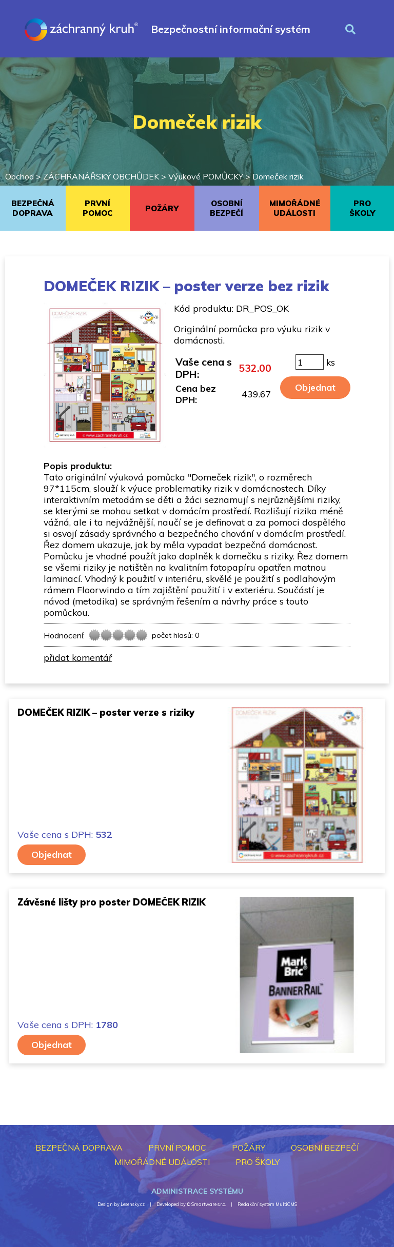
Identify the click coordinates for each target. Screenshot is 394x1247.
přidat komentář (78, 657)
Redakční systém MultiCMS (267, 1204)
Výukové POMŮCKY (205, 176)
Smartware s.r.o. (208, 1204)
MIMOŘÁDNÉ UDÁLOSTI (294, 208)
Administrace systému (197, 1191)
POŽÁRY (162, 208)
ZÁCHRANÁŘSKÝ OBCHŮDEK (101, 176)
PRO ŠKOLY (362, 208)
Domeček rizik (278, 176)
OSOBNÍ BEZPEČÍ (226, 208)
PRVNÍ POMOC (97, 208)
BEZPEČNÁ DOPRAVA (32, 208)
